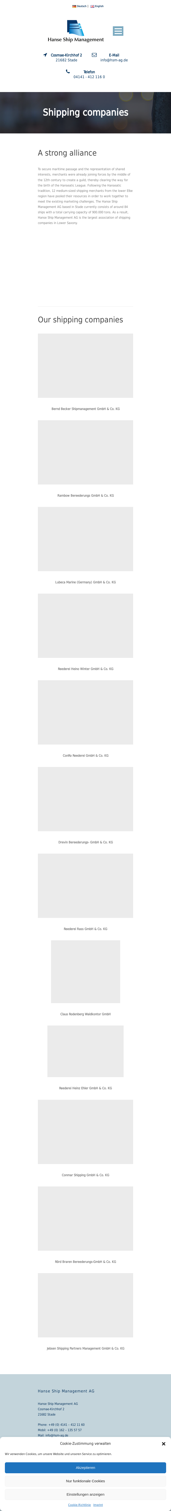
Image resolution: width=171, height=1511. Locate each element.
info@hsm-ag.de (56, 1435)
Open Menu (118, 31)
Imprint (98, 1505)
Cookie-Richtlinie (79, 1505)
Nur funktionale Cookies (85, 1481)
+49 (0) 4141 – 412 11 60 (66, 1425)
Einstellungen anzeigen (85, 1494)
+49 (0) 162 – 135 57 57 (64, 1430)
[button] (163, 1443)
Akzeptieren (85, 1467)
